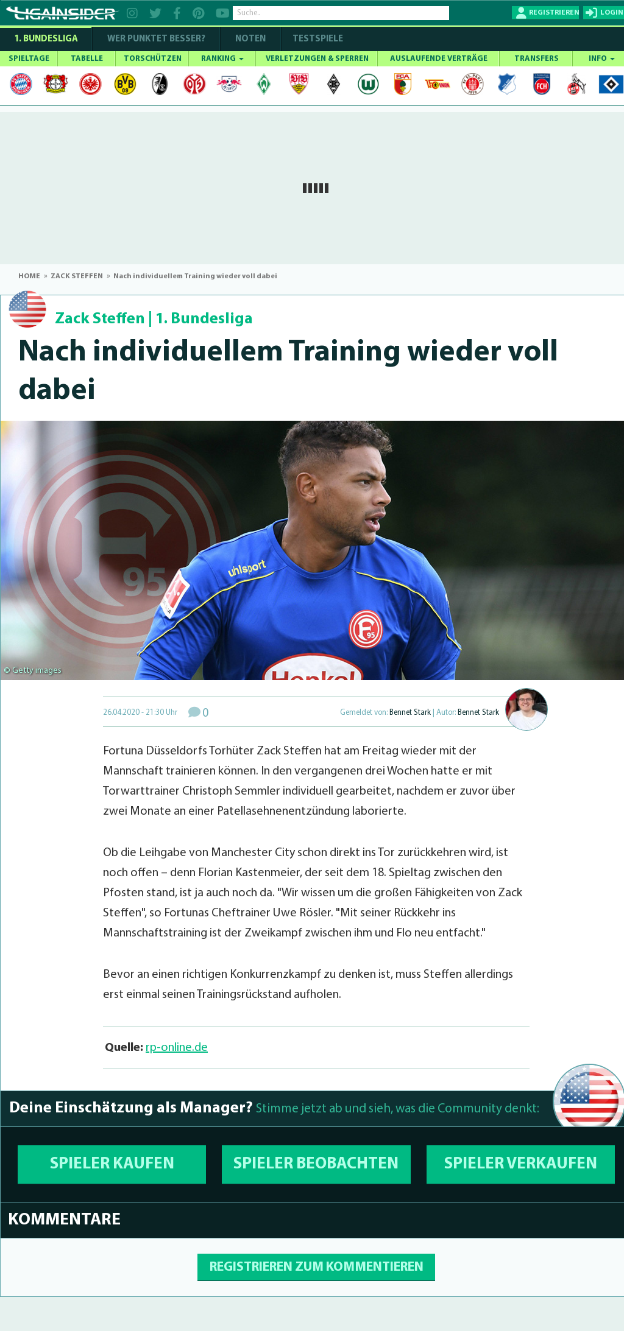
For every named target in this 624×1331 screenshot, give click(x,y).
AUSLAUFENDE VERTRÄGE (439, 59)
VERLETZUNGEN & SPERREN (317, 59)
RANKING (222, 59)
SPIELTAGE (29, 59)
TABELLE (87, 59)
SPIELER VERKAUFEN (520, 1164)
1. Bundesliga (46, 39)
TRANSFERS (536, 59)
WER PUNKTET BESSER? (156, 39)
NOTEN (250, 39)
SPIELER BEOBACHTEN (316, 1164)
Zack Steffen (100, 319)
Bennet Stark (410, 713)
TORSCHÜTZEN (153, 59)
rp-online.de (177, 1048)
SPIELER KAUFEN (112, 1164)
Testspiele (316, 39)
